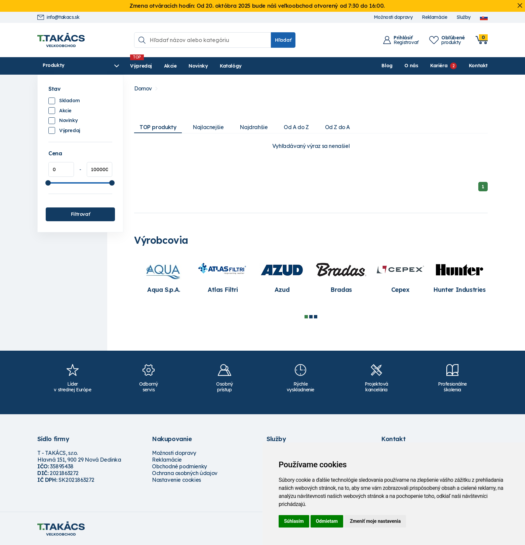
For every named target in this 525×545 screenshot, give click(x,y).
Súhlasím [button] (294, 521)
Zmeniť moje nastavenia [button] (375, 521)
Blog (386, 66)
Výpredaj (140, 66)
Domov (143, 88)
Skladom (69, 101)
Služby (463, 17)
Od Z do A (337, 127)
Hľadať (283, 40)
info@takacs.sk (58, 17)
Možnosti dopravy (393, 17)
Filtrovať (80, 214)
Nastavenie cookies (176, 479)
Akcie (168, 66)
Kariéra (438, 66)
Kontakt (478, 66)
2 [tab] (311, 316)
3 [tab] (315, 316)
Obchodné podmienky (179, 466)
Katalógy (229, 66)
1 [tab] (306, 316)
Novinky (196, 66)
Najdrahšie (254, 127)
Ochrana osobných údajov (184, 473)
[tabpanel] (163, 276)
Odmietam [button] (327, 521)
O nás (411, 66)
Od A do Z (296, 127)
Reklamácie (434, 17)
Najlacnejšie (208, 127)
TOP (157, 127)
